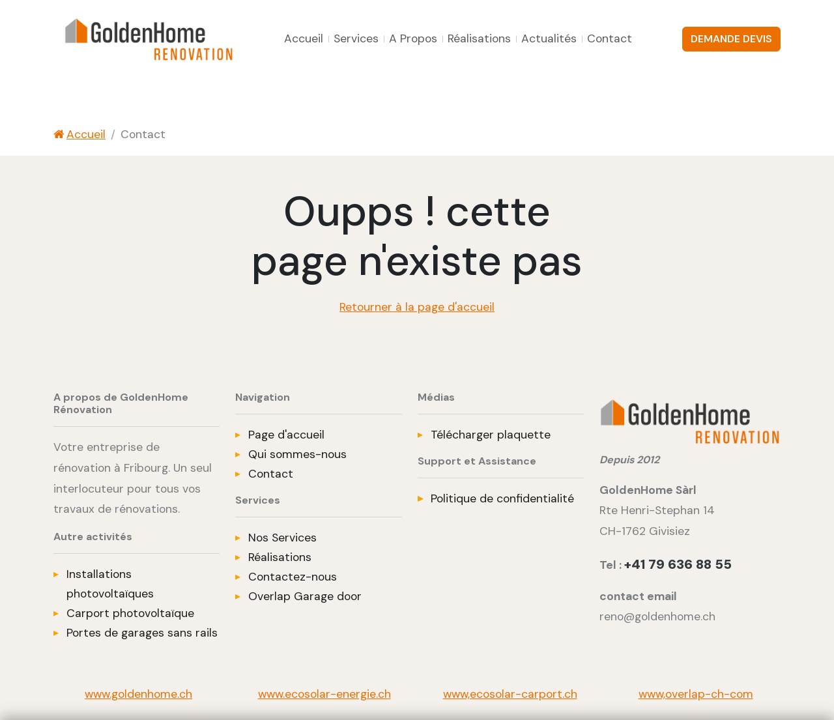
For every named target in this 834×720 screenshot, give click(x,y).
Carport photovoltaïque (130, 613)
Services (356, 38)
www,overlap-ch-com (696, 694)
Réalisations (479, 38)
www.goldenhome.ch (138, 694)
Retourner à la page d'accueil (417, 307)
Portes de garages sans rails (142, 633)
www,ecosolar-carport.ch (510, 694)
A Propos (413, 38)
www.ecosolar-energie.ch (324, 694)
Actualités (549, 38)
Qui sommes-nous (297, 454)
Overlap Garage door (305, 596)
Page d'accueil (286, 434)
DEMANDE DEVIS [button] (731, 39)
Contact (609, 38)
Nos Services (282, 537)
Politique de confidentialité (502, 498)
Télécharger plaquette (491, 434)
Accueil (303, 38)
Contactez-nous (292, 576)
